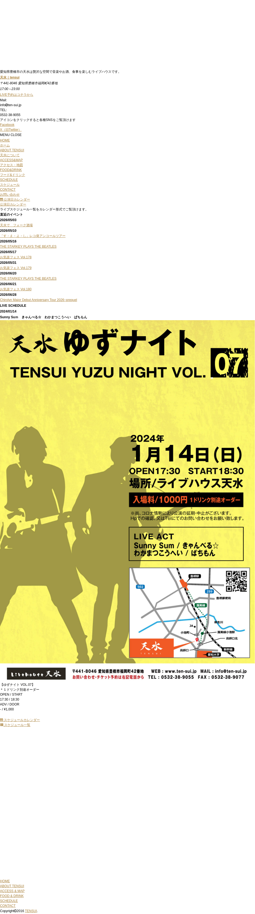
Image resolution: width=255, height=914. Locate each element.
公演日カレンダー (15, 199)
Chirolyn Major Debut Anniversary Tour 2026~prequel (38, 300)
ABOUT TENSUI (12, 886)
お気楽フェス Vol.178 (15, 257)
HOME (5, 881)
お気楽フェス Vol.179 (15, 268)
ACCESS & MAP (12, 891)
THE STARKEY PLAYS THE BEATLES (28, 246)
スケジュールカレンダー (20, 720)
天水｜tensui (9, 77)
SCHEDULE (9, 901)
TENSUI (31, 911)
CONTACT (8, 906)
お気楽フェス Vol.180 (15, 289)
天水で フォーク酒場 (16, 225)
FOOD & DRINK (12, 896)
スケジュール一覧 (15, 725)
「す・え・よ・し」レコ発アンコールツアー (33, 236)
